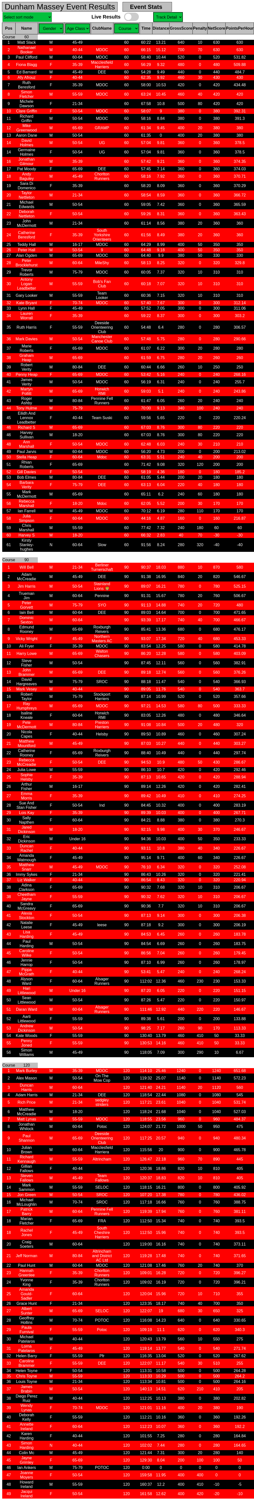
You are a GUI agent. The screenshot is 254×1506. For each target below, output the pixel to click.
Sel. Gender (51, 28)
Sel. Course (168, 17)
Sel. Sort (27, 17)
